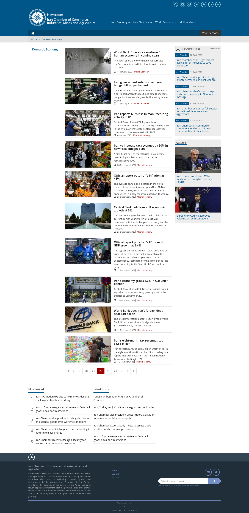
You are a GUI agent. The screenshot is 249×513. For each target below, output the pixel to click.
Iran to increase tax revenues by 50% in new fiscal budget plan (141, 147)
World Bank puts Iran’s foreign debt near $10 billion (138, 312)
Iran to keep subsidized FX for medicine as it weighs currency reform (194, 178)
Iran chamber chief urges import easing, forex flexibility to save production (195, 62)
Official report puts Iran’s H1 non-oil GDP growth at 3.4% (138, 243)
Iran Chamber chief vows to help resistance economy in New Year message (195, 94)
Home (34, 39)
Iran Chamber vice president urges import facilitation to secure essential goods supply (123, 416)
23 (108, 371)
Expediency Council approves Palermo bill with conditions (193, 217)
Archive (115, 477)
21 (93, 371)
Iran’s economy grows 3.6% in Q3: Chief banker (141, 282)
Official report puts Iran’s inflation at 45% (139, 177)
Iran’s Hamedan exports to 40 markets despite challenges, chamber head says (62, 398)
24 (115, 371)
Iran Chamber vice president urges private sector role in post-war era (196, 78)
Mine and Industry (141, 135)
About (114, 470)
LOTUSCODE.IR (132, 510)
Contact (115, 473)
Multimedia (187, 22)
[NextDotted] (122, 371)
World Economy (165, 22)
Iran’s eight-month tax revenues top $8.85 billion (138, 342)
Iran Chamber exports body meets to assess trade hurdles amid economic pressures (122, 427)
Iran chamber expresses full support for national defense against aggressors (197, 111)
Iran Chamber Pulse (191, 48)
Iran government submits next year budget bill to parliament (138, 83)
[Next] (128, 371)
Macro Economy (141, 71)
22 (100, 371)
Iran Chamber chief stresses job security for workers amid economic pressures (60, 441)
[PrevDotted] (79, 371)
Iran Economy (120, 22)
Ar (211, 4)
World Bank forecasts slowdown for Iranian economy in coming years (138, 53)
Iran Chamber (142, 22)
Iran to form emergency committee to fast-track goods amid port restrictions (62, 409)
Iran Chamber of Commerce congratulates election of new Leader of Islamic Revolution (193, 128)
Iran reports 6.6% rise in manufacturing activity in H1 (141, 115)
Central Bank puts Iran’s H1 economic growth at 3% (139, 208)
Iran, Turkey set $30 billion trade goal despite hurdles (124, 407)
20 (86, 371)
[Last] (134, 371)
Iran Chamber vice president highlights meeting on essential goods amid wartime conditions (62, 420)
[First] (68, 371)
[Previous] (73, 371)
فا (218, 4)
